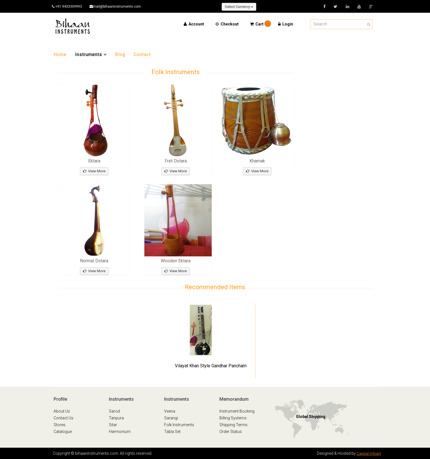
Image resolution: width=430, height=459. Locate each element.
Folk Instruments (179, 424)
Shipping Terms (233, 424)
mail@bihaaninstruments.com (118, 6)
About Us (62, 411)
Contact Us (63, 418)
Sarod (114, 411)
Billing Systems (233, 418)
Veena (169, 411)
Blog (120, 54)
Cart (257, 24)
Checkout (227, 24)
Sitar (113, 424)
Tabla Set (172, 431)
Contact (142, 54)
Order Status (230, 431)
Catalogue (63, 431)
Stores (59, 424)
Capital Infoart (368, 453)
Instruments (91, 54)
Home (60, 54)
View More (94, 171)
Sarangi (171, 418)
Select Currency (239, 7)
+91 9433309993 (69, 6)
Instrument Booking (237, 411)
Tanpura (116, 418)
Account (194, 24)
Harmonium (120, 431)
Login (285, 24)
